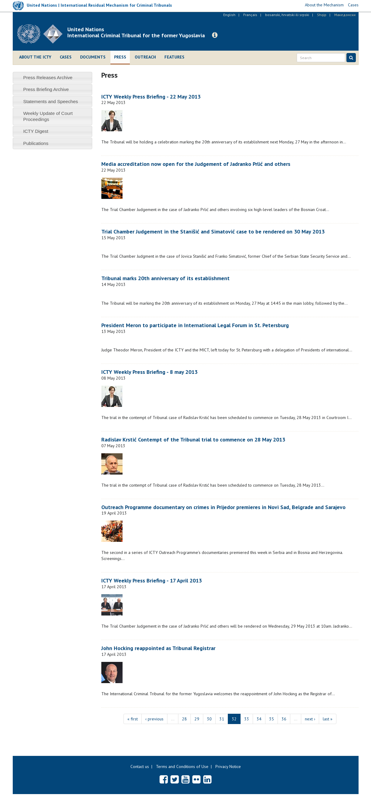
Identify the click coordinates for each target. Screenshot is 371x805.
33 (246, 719)
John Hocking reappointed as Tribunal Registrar (158, 648)
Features (174, 57)
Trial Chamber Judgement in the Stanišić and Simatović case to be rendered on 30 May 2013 (213, 231)
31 (221, 719)
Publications (35, 143)
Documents (93, 57)
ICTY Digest (35, 131)
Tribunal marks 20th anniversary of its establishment (165, 278)
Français (250, 14)
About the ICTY (35, 57)
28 (184, 719)
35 (271, 719)
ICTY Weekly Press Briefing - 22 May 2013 (151, 96)
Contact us (139, 766)
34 (259, 719)
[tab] (53, 77)
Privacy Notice (228, 766)
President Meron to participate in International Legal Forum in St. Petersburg (195, 325)
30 (209, 719)
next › (310, 719)
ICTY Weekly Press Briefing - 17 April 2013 (151, 580)
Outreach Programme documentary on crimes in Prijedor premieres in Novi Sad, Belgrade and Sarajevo (223, 507)
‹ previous (154, 719)
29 (196, 719)
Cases (66, 57)
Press (120, 57)
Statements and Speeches (50, 101)
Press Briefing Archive (46, 89)
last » (327, 719)
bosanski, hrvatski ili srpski (287, 14)
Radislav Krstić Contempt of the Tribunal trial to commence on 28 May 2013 (193, 439)
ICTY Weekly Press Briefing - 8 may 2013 (149, 371)
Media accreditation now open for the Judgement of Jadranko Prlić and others (195, 163)
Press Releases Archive (48, 77)
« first (132, 719)
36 (284, 719)
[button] (214, 35)
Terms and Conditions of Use (182, 766)
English (229, 14)
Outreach (145, 57)
